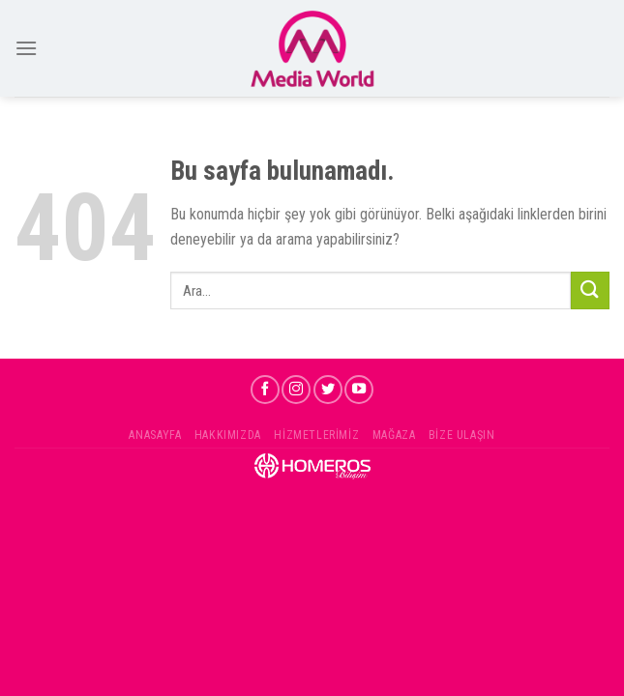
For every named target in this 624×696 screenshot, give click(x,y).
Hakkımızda (227, 435)
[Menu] (26, 48)
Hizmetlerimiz (316, 435)
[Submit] (590, 290)
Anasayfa (155, 435)
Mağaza (394, 435)
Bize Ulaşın (462, 435)
